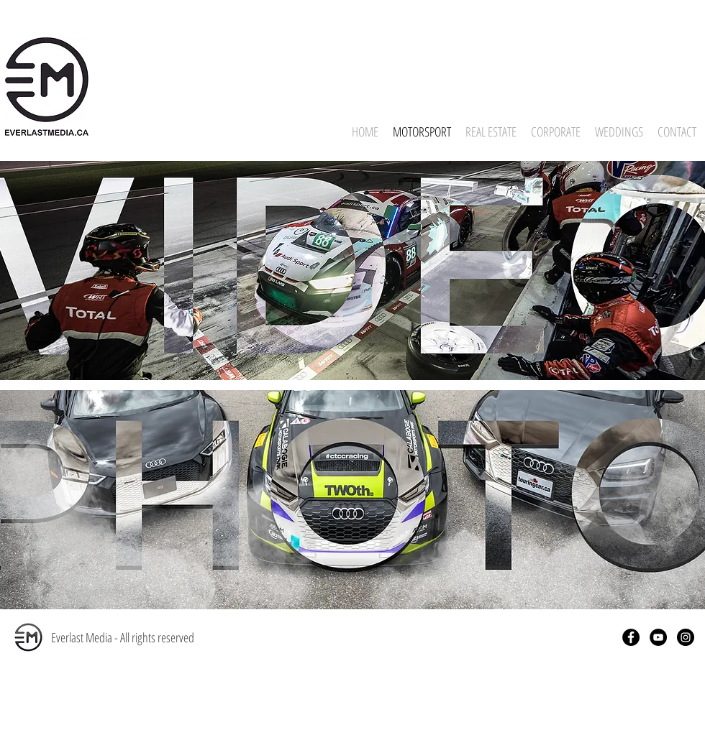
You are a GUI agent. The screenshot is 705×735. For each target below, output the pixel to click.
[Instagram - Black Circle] (685, 637)
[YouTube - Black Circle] (658, 637)
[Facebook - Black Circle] (631, 637)
